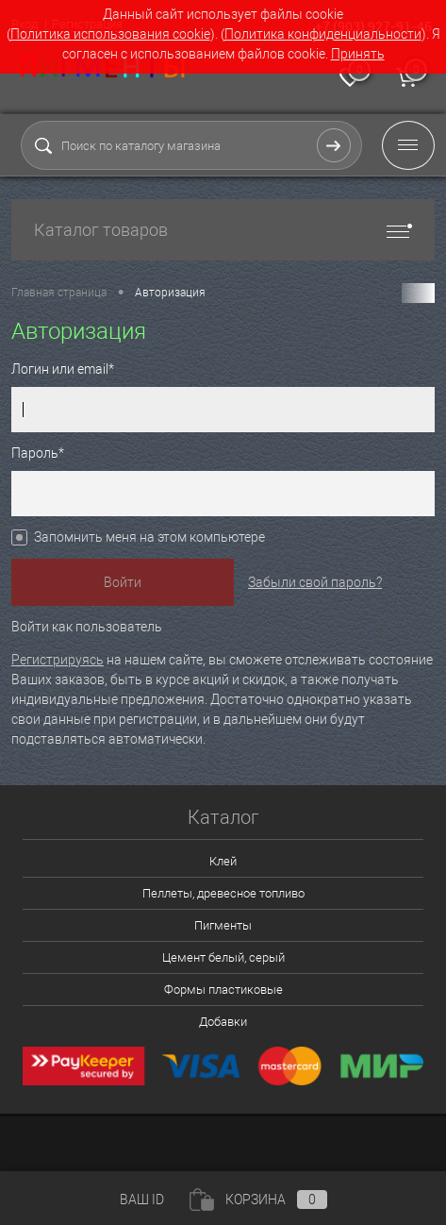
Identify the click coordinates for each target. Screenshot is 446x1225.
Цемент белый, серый (223, 957)
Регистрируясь (57, 659)
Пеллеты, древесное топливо (223, 893)
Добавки (223, 1022)
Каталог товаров (223, 229)
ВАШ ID (142, 1199)
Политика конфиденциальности (322, 34)
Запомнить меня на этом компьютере (149, 537)
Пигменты (223, 925)
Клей (223, 861)
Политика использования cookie (110, 34)
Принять (358, 53)
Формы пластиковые (223, 989)
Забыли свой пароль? (315, 582)
